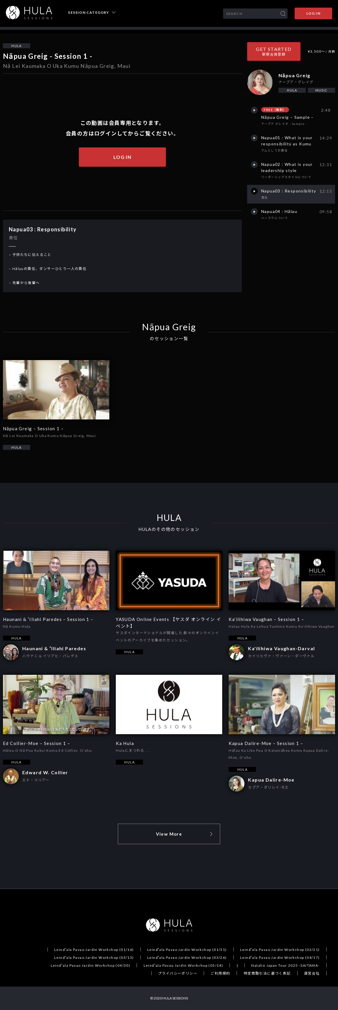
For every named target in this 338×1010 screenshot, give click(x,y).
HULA (16, 46)
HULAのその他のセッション (169, 529)
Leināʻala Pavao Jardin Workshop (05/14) (183, 965)
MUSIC (321, 90)
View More (169, 834)
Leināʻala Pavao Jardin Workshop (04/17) (280, 957)
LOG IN (313, 13)
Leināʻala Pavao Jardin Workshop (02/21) (280, 949)
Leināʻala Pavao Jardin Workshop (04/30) (90, 965)
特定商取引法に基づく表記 (267, 973)
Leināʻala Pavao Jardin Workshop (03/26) (187, 957)
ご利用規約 (220, 973)
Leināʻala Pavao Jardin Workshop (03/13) (94, 957)
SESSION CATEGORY (88, 12)
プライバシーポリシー (177, 973)
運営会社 (312, 973)
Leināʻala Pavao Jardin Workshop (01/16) (94, 949)
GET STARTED (273, 51)
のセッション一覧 (169, 338)
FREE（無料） (275, 109)
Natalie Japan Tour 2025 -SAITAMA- (285, 965)
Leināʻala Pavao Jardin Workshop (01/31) (187, 949)
